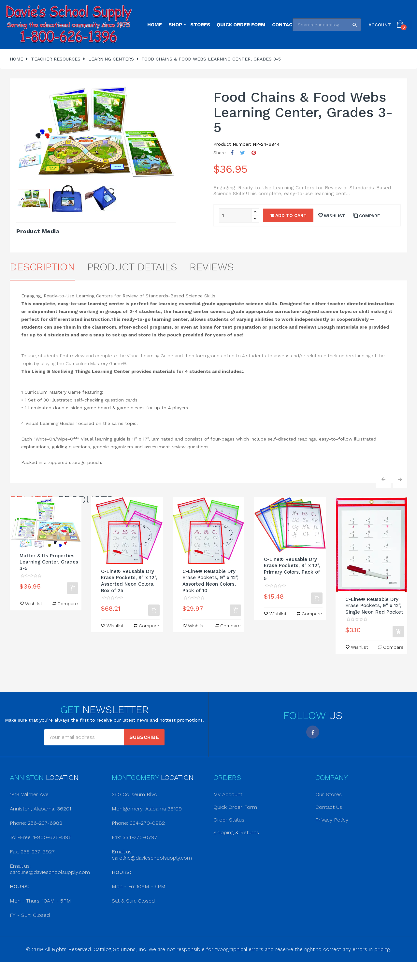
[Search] (327, 25)
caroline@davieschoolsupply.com (50, 872)
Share (232, 153)
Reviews (212, 267)
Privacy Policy (331, 820)
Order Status (228, 820)
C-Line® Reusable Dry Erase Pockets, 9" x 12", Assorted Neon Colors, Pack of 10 (210, 580)
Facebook (313, 732)
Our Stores (328, 794)
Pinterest (254, 153)
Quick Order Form (235, 807)
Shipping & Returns (236, 832)
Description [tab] (42, 267)
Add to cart (288, 215)
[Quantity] (235, 215)
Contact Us (328, 807)
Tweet (242, 153)
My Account (227, 794)
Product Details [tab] (132, 267)
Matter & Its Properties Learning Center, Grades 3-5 (49, 562)
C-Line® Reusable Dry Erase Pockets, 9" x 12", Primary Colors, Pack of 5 (292, 568)
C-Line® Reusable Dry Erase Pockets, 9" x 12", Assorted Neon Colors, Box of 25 (129, 580)
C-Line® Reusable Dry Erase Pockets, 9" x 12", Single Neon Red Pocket (374, 605)
